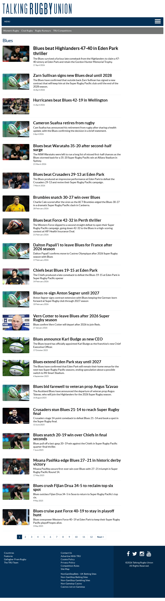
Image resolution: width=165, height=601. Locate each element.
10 (76, 537)
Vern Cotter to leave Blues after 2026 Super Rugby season (71, 318)
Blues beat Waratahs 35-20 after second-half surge (72, 148)
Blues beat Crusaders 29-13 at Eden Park (68, 174)
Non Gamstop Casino (71, 583)
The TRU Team (11, 562)
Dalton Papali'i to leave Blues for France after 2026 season (72, 247)
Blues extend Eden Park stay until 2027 (67, 362)
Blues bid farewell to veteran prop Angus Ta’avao (75, 386)
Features (8, 556)
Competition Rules (70, 566)
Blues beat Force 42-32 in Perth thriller (67, 220)
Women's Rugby (11, 30)
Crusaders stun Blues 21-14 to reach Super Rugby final (76, 411)
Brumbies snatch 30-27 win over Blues (66, 197)
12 (91, 537)
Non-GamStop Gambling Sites (75, 580)
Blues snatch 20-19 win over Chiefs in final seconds (70, 437)
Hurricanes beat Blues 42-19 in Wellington (70, 100)
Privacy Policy (68, 562)
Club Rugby (27, 30)
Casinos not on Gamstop (73, 587)
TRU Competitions (62, 30)
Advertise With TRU (71, 556)
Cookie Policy (68, 559)
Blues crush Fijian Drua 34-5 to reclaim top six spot (73, 487)
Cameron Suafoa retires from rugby (64, 123)
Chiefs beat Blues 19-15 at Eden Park (65, 270)
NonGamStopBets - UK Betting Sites (78, 574)
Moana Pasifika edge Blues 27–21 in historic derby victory (77, 462)
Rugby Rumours (43, 30)
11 (84, 537)
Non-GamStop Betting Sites (74, 577)
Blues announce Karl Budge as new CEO (68, 339)
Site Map (65, 569)
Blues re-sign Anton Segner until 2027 (66, 293)
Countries (9, 553)
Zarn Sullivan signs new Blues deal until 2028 (72, 75)
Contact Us (66, 553)
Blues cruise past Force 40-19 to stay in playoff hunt (73, 513)
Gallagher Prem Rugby (15, 559)
